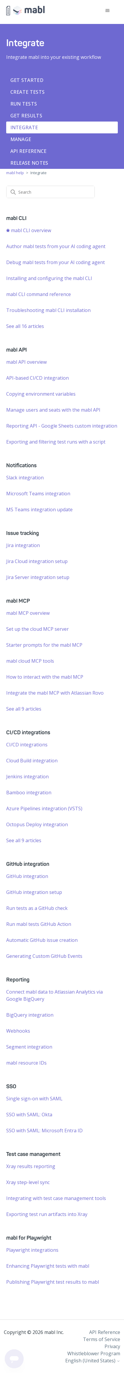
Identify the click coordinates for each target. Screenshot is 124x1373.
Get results (26, 115)
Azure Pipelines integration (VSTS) (44, 808)
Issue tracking (22, 533)
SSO (11, 1086)
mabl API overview (26, 362)
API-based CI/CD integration (37, 378)
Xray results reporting (30, 1166)
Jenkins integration (27, 776)
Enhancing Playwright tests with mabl (47, 1266)
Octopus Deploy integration (37, 824)
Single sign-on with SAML (34, 1098)
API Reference (28, 151)
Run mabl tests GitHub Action (38, 924)
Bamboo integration (28, 792)
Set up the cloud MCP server (37, 629)
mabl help (15, 172)
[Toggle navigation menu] (107, 10)
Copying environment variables (41, 394)
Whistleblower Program (93, 1353)
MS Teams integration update (39, 509)
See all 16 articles (25, 326)
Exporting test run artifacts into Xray (46, 1214)
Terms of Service (101, 1339)
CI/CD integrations (28, 732)
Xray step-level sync (28, 1182)
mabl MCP (18, 601)
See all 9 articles (23, 709)
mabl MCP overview (28, 613)
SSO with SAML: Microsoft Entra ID (44, 1130)
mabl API (16, 350)
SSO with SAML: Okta (29, 1114)
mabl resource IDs (26, 1063)
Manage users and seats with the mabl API (53, 410)
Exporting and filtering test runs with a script (55, 442)
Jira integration (23, 545)
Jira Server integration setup (37, 577)
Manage (20, 139)
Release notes (29, 163)
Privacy (112, 1346)
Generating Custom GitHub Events (44, 956)
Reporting (18, 979)
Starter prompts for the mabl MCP (44, 645)
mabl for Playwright (28, 1238)
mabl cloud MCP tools (30, 661)
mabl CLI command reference (38, 294)
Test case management (33, 1154)
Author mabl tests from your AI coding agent (55, 246)
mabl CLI (16, 218)
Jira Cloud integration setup (37, 561)
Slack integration (25, 477)
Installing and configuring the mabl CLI (49, 278)
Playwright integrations (32, 1250)
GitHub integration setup (34, 892)
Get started (26, 80)
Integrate (24, 127)
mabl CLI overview (31, 230)
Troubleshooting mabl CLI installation (48, 310)
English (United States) (92, 1360)
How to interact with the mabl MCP (44, 677)
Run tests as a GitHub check (37, 908)
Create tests (27, 92)
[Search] (50, 192)
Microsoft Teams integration (38, 493)
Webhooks (18, 1031)
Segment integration (29, 1047)
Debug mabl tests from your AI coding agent (55, 262)
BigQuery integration (29, 1015)
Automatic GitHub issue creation (42, 940)
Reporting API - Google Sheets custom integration (61, 426)
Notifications (21, 465)
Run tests (23, 104)
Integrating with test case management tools (56, 1198)
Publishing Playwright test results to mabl (52, 1282)
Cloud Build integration (32, 760)
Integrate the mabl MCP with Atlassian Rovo (55, 693)
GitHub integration (27, 864)
